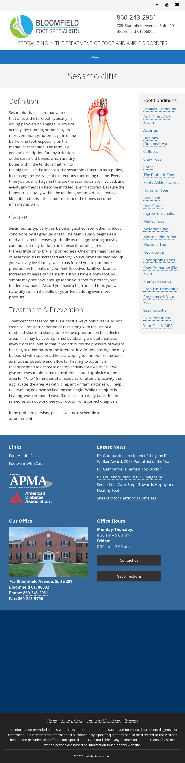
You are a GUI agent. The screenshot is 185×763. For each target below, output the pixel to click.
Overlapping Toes (159, 259)
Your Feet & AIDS (158, 325)
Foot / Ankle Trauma (161, 182)
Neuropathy (154, 252)
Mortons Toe (154, 244)
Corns (148, 166)
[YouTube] (167, 5)
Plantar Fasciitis (157, 281)
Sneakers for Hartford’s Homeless (126, 498)
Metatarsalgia (155, 228)
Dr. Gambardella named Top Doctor (129, 469)
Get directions (129, 576)
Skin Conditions (157, 317)
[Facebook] (157, 5)
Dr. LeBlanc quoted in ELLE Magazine (130, 476)
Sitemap (131, 720)
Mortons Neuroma (159, 236)
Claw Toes (152, 159)
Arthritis (150, 130)
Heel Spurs (153, 205)
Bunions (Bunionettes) (155, 140)
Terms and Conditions (104, 720)
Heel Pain (151, 197)
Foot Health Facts (24, 455)
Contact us (129, 560)
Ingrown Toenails (158, 213)
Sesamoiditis (154, 310)
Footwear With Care (26, 463)
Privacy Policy (71, 720)
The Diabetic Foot (158, 174)
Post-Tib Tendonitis (160, 288)
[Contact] (177, 5)
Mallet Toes (153, 221)
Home (52, 720)
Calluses (150, 151)
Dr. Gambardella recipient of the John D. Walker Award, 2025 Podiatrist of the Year (134, 458)
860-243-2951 (35, 592)
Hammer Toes (156, 190)
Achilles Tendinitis (159, 108)
